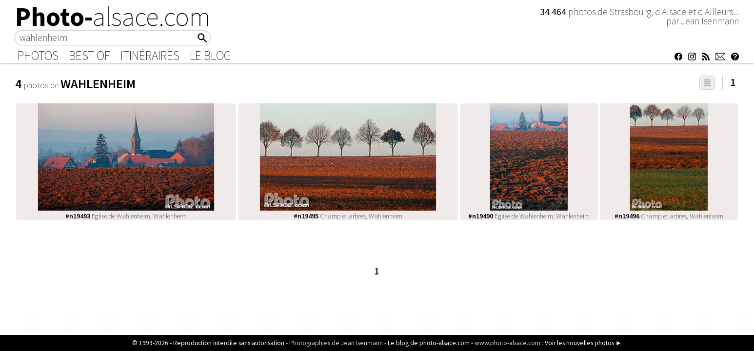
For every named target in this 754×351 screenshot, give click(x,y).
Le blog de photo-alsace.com (429, 343)
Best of (89, 55)
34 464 (554, 12)
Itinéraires (149, 55)
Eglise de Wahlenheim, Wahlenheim (126, 216)
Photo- (113, 16)
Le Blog (210, 55)
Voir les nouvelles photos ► (583, 343)
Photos (38, 55)
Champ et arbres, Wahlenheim (348, 216)
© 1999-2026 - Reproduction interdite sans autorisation (208, 343)
